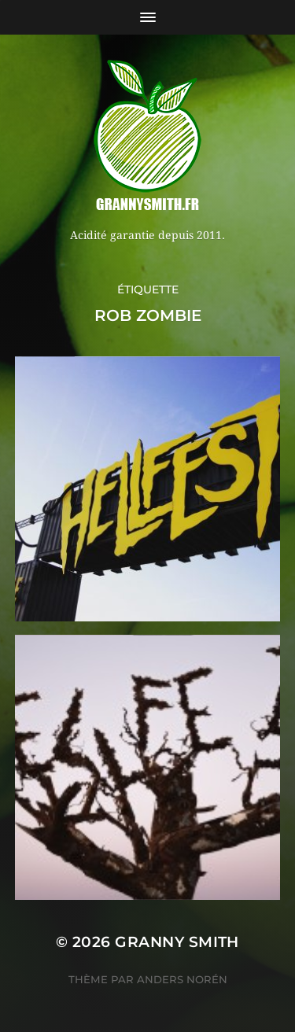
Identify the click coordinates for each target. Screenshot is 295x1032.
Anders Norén (182, 979)
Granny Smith (177, 942)
